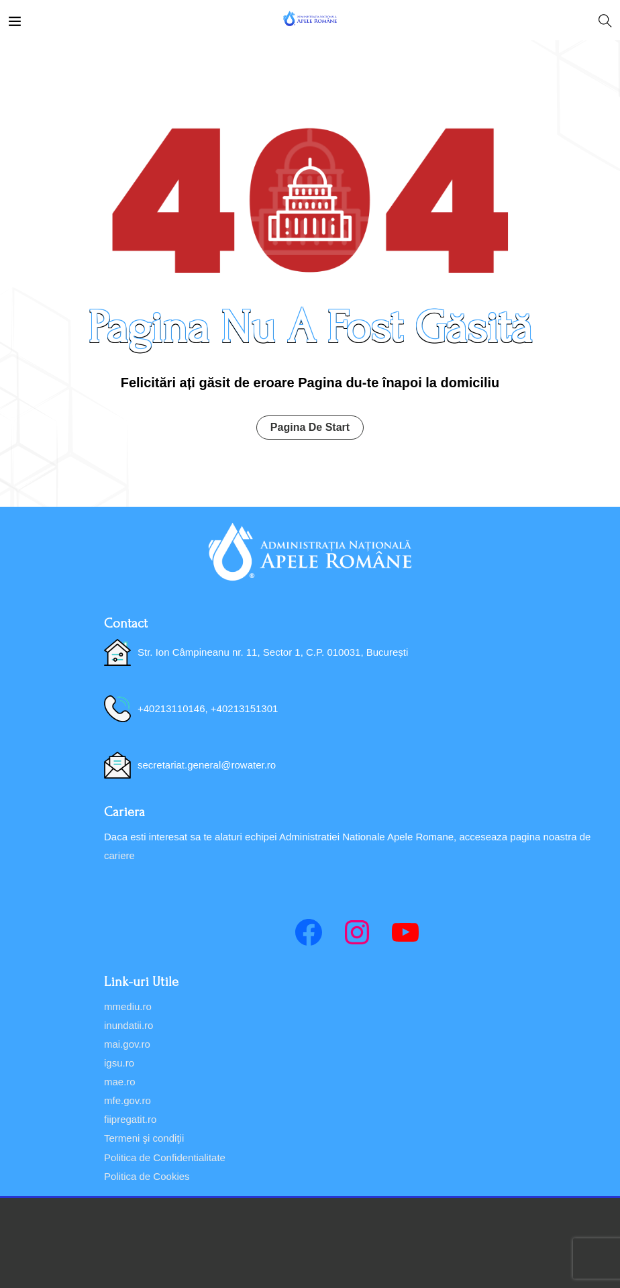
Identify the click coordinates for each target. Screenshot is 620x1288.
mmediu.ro (128, 1006)
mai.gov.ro (127, 1044)
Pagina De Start (310, 427)
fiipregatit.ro (130, 1119)
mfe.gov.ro (127, 1100)
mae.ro (120, 1081)
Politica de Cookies (147, 1176)
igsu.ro (119, 1063)
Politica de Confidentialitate (164, 1157)
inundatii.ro (128, 1025)
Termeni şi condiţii (144, 1138)
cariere (119, 855)
